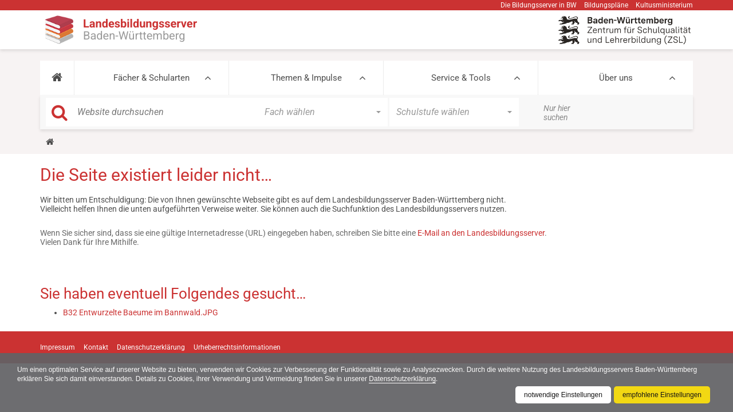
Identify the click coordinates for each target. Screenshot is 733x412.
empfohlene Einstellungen (662, 395)
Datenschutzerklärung (402, 379)
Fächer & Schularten (151, 78)
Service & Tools (461, 78)
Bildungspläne (606, 5)
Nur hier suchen (556, 113)
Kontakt (96, 347)
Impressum (57, 347)
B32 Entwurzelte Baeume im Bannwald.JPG (140, 312)
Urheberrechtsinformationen (237, 347)
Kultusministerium (664, 5)
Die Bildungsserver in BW (539, 5)
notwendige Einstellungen (563, 395)
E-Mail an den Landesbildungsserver (481, 232)
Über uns (616, 78)
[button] (57, 77)
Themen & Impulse (306, 78)
